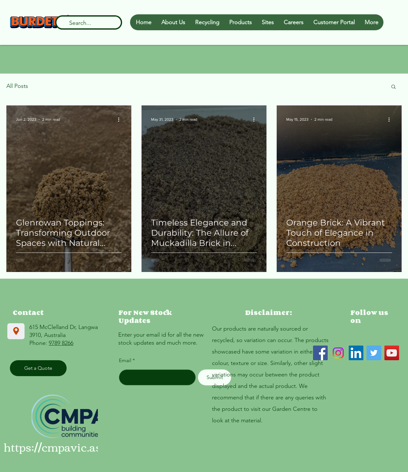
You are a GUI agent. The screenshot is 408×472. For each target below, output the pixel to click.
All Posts (17, 85)
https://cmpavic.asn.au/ (66, 446)
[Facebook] (320, 353)
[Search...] (88, 23)
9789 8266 (61, 343)
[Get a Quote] (38, 368)
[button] (393, 87)
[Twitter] (374, 353)
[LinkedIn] (356, 353)
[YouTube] (391, 353)
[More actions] (121, 119)
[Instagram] (338, 353)
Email (125, 360)
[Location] (16, 331)
